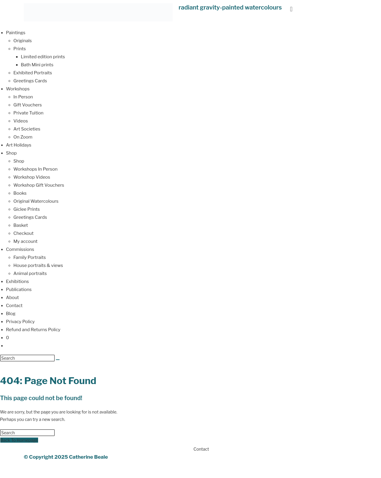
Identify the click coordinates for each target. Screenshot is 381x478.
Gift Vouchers (27, 105)
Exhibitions (17, 281)
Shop (11, 153)
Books (19, 193)
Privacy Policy (20, 321)
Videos (20, 121)
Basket (20, 225)
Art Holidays (18, 145)
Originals (22, 40)
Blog (10, 313)
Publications (19, 289)
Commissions (20, 249)
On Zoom (22, 137)
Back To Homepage (19, 440)
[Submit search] (58, 359)
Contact (14, 305)
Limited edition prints (43, 56)
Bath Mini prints (37, 64)
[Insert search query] (27, 358)
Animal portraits (30, 273)
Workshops (17, 89)
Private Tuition (28, 113)
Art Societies (26, 129)
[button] (291, 9)
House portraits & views (38, 265)
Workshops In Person (35, 169)
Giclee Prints (26, 209)
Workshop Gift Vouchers (38, 185)
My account (25, 241)
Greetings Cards (30, 81)
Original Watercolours (35, 201)
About (12, 297)
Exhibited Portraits (32, 73)
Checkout (23, 233)
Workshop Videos (31, 177)
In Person (23, 97)
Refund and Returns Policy (33, 329)
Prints (19, 48)
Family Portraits (29, 257)
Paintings (15, 32)
